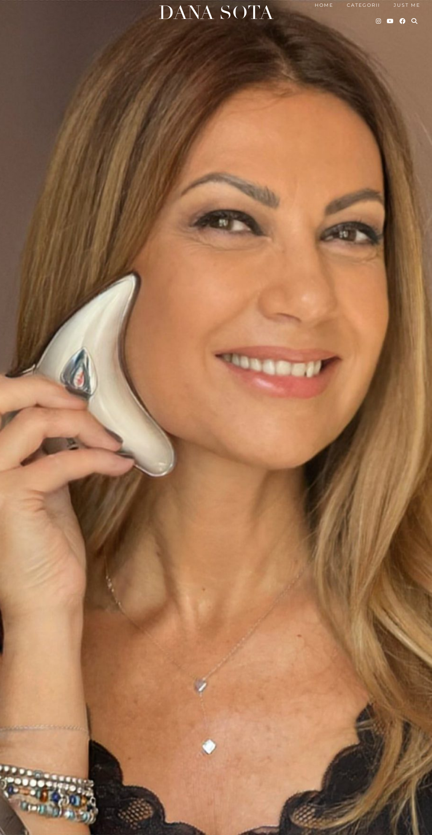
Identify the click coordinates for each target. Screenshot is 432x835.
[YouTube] (390, 21)
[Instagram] (379, 21)
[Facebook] (403, 21)
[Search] (414, 21)
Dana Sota (216, 12)
